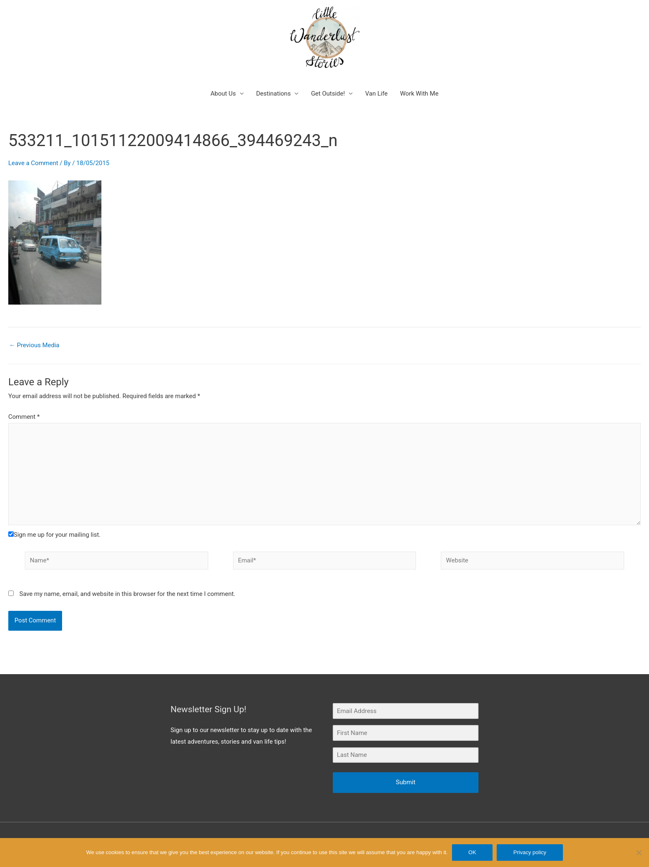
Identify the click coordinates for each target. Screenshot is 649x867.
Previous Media (34, 345)
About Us (223, 93)
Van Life (376, 93)
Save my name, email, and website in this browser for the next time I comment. (127, 594)
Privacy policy (529, 852)
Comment (24, 416)
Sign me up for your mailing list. (54, 534)
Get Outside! (328, 93)
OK (472, 852)
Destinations (273, 93)
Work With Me (419, 93)
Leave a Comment (33, 163)
